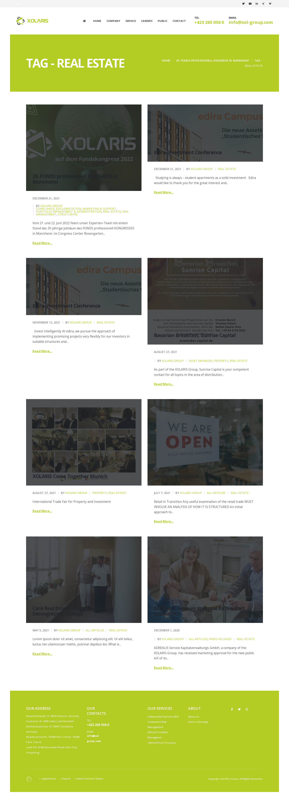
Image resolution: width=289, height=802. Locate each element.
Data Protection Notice (89, 778)
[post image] (83, 147)
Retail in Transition (176, 476)
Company (113, 21)
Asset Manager (200, 361)
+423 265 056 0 (209, 22)
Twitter (239, 709)
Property (221, 361)
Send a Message (198, 722)
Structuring (67, 214)
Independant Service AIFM (163, 716)
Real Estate (112, 211)
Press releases (220, 639)
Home (97, 21)
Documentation (68, 209)
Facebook (232, 709)
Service (130, 21)
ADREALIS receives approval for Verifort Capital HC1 (199, 611)
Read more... (42, 243)
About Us (193, 716)
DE (18, 3)
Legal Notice (49, 778)
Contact (179, 21)
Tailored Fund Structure (162, 742)
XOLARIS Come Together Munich (70, 476)
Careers (147, 21)
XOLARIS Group (51, 206)
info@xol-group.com (251, 22)
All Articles (216, 493)
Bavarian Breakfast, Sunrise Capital (195, 335)
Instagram (247, 709)
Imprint (66, 778)
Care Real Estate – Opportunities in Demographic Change (73, 611)
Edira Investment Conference (188, 152)
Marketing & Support (99, 209)
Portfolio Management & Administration (68, 211)
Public (162, 21)
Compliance (45, 209)
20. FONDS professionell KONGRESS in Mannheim (75, 179)
